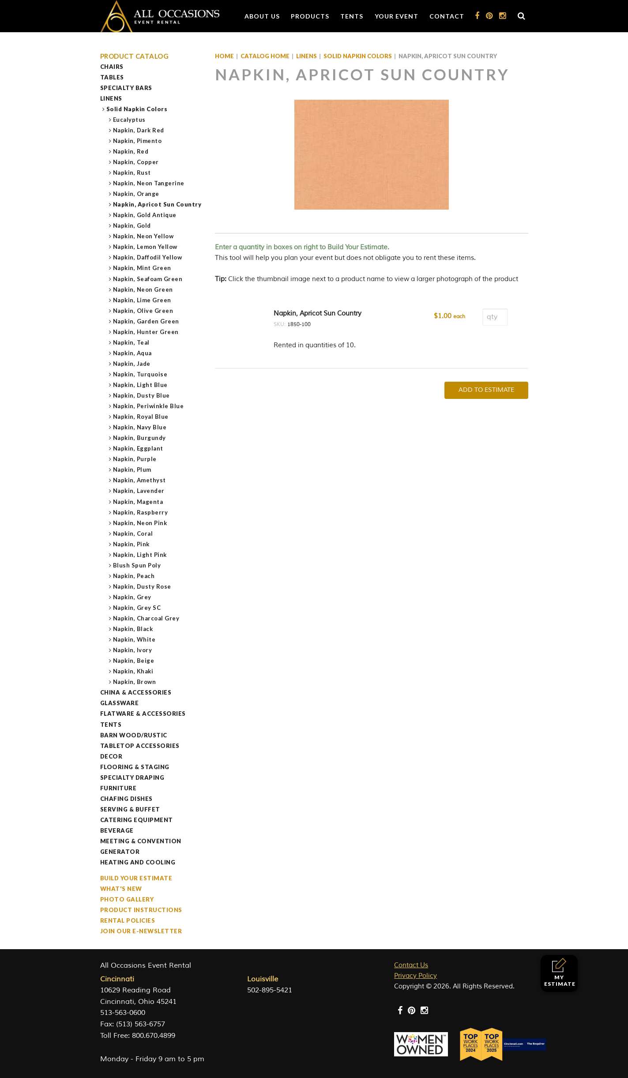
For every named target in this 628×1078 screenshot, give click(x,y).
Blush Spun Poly (137, 565)
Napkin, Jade (131, 363)
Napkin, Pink (131, 544)
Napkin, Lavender (139, 490)
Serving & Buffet (130, 809)
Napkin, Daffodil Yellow (147, 257)
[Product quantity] (495, 317)
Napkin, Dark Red (138, 130)
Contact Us (411, 965)
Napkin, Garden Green (146, 321)
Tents (351, 16)
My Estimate (559, 972)
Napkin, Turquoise (140, 374)
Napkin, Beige (133, 660)
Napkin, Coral (133, 533)
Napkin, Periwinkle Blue (148, 405)
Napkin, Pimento (137, 140)
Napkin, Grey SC (137, 607)
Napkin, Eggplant (138, 448)
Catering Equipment (136, 819)
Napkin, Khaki (133, 671)
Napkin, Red (131, 151)
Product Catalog (134, 56)
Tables (112, 77)
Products (310, 16)
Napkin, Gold (132, 225)
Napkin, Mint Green (142, 267)
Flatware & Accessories (143, 713)
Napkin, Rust (132, 172)
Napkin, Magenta (138, 501)
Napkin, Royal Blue (141, 416)
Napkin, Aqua (132, 353)
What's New (121, 888)
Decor (111, 756)
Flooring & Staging (134, 766)
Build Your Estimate (136, 878)
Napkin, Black (133, 628)
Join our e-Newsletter (141, 931)
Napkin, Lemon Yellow (145, 246)
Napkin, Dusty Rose (142, 586)
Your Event (396, 16)
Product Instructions (141, 909)
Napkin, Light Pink (140, 554)
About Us (262, 16)
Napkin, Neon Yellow (143, 236)
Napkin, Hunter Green (146, 331)
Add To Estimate (486, 390)
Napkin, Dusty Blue (141, 395)
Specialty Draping (132, 777)
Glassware (119, 702)
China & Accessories (136, 692)
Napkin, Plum (132, 469)
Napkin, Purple (135, 458)
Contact (446, 16)
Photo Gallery (127, 899)
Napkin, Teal (131, 342)
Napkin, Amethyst (139, 480)
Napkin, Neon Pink (140, 522)
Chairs (112, 66)
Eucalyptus (129, 119)
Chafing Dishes (126, 798)
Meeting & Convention (140, 841)
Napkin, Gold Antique (145, 214)
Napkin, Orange (136, 193)
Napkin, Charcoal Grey (146, 618)
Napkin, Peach (134, 575)
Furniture (118, 788)
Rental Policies (127, 920)
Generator (120, 851)
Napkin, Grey (132, 597)
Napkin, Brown (134, 681)
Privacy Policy (415, 976)
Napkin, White (134, 639)
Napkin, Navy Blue (140, 427)
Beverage (117, 830)
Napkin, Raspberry (140, 512)
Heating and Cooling (138, 862)
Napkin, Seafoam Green (148, 278)
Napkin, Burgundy (139, 437)
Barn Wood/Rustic (133, 735)
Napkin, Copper (136, 161)
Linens (111, 98)
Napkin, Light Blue (140, 384)
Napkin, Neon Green (143, 289)
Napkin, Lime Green (142, 300)
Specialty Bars (126, 87)
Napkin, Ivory (132, 650)
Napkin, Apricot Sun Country (157, 204)
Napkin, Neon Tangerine (148, 183)
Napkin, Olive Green (143, 310)
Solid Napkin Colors (137, 109)
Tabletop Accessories (140, 745)
